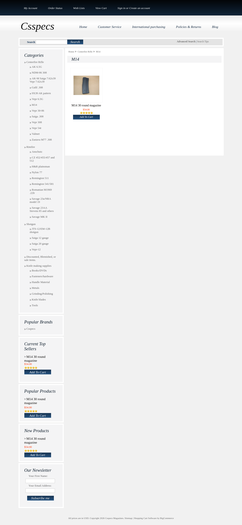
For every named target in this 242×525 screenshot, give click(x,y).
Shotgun (31, 224)
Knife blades (39, 299)
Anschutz (37, 151)
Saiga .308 (38, 116)
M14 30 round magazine (35, 358)
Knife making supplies (39, 265)
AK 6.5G (37, 66)
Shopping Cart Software (145, 518)
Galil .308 (37, 87)
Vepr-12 (36, 249)
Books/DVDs (39, 270)
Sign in (121, 8)
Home (71, 51)
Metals (35, 287)
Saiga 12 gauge (40, 237)
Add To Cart (38, 372)
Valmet (36, 133)
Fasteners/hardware (42, 276)
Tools (35, 305)
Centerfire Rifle (35, 62)
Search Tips (203, 41)
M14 (34, 104)
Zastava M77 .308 (42, 139)
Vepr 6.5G (37, 99)
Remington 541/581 (43, 183)
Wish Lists (79, 8)
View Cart (101, 8)
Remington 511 (40, 178)
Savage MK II (40, 216)
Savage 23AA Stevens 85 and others (42, 209)
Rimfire (31, 146)
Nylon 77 (37, 172)
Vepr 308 (37, 122)
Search (31, 42)
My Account (30, 8)
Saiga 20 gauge (40, 243)
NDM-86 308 (39, 72)
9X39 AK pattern (41, 93)
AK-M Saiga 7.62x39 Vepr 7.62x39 (43, 80)
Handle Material (41, 282)
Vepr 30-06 (38, 110)
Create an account (139, 8)
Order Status (55, 8)
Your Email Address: (40, 485)
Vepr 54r (36, 128)
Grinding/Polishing (42, 293)
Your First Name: (38, 476)
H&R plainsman (41, 166)
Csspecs (31, 328)
